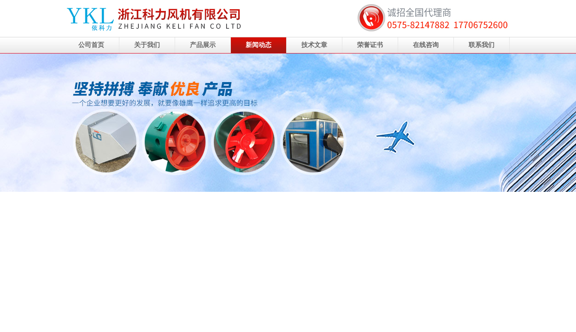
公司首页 (91, 45)
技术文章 (314, 45)
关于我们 (147, 45)
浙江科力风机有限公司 (288, 122)
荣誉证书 (370, 45)
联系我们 (481, 45)
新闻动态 (258, 45)
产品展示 (203, 45)
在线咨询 (426, 45)
